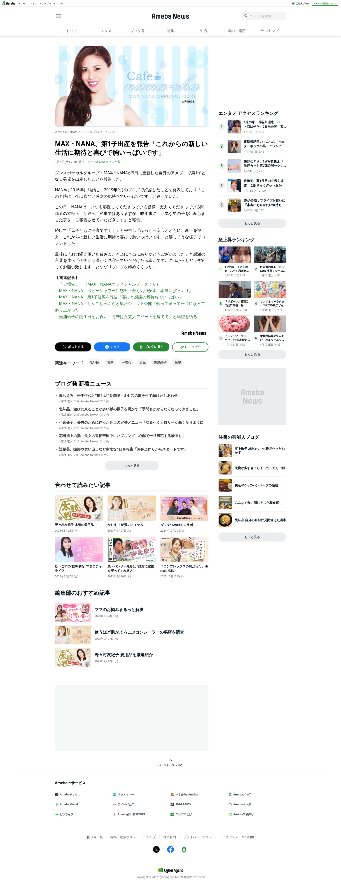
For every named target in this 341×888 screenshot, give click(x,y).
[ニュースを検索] (263, 16)
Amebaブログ (241, 794)
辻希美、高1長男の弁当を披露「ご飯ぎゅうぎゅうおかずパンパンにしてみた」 (264, 185)
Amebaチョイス (69, 794)
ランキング (270, 30)
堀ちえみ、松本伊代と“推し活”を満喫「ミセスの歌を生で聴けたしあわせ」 (120, 395)
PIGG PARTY (182, 804)
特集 (170, 30)
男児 (142, 362)
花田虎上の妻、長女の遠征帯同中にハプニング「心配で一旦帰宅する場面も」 (122, 435)
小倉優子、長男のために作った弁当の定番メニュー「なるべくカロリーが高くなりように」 (133, 422)
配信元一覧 (95, 837)
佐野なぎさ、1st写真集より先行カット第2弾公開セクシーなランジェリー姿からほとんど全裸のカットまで (264, 168)
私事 (110, 362)
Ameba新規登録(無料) (325, 3)
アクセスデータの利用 (238, 837)
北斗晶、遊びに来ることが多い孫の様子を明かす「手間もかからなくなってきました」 (129, 409)
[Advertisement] (95, 718)
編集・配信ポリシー (124, 837)
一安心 (126, 362)
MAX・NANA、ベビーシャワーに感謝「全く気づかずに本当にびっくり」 (126, 290)
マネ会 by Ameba (185, 794)
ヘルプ (151, 837)
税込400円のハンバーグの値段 (256, 485)
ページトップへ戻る (170, 763)
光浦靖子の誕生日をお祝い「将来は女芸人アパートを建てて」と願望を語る (128, 316)
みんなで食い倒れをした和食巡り (258, 502)
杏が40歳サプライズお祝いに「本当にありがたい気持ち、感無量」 (264, 204)
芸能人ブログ (302, 3)
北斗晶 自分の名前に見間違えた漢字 (260, 520)
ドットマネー (125, 794)
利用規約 (169, 837)
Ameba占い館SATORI (131, 814)
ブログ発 (137, 30)
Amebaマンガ (241, 804)
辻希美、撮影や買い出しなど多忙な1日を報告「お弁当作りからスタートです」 (123, 449)
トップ (71, 30)
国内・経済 (237, 30)
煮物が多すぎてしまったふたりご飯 (260, 468)
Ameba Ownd (68, 804)
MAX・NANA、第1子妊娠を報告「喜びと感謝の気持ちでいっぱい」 (121, 297)
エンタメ (104, 30)
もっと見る (132, 465)
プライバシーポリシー (199, 837)
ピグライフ (66, 814)
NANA (94, 362)
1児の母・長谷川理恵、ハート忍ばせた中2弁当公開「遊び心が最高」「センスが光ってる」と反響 (264, 128)
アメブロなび (182, 814)
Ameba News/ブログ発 (104, 162)
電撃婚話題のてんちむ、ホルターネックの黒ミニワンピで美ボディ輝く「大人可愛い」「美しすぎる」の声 (264, 148)
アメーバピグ (125, 804)
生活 (203, 30)
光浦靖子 (160, 362)
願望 (178, 362)
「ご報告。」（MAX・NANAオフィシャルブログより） (109, 284)
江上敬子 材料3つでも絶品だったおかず (260, 450)
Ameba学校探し (242, 814)
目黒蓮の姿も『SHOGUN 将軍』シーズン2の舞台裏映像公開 (273, 271)
